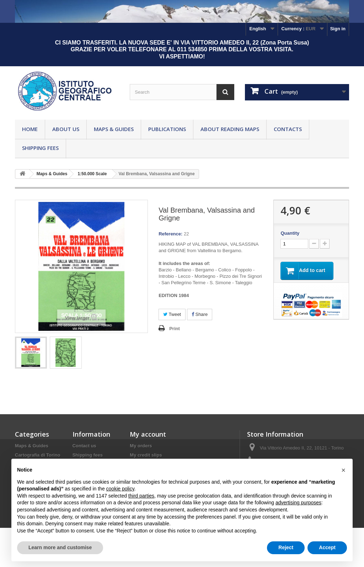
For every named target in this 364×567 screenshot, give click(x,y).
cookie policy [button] (120, 488)
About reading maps (229, 128)
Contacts (288, 128)
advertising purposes (298, 502)
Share (200, 314)
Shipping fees (40, 147)
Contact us (84, 445)
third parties (141, 496)
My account (148, 434)
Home (30, 128)
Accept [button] (327, 547)
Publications (167, 128)
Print (174, 328)
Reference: (170, 233)
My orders (141, 445)
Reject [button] (285, 547)
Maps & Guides (114, 128)
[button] (343, 470)
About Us (65, 128)
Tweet (172, 314)
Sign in (338, 28)
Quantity (289, 233)
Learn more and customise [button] (60, 547)
